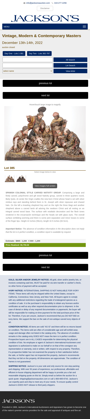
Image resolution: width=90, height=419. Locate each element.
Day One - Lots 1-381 (14, 53)
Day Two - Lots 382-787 (39, 53)
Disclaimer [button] (45, 8)
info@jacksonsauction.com (38, 3)
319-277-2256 (60, 3)
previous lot (45, 83)
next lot (45, 95)
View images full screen (45, 186)
